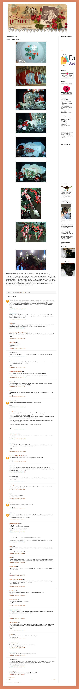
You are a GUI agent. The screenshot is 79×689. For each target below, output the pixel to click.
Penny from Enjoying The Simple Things (18, 332)
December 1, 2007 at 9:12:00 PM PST (17, 531)
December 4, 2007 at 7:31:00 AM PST (17, 639)
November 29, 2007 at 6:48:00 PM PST (17, 308)
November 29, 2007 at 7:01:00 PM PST (17, 328)
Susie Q (11, 411)
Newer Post (8, 679)
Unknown (11, 400)
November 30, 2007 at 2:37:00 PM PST (17, 472)
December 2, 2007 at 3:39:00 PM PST (17, 575)
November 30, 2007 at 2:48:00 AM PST (17, 367)
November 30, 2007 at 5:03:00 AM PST (17, 386)
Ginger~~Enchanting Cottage (15, 579)
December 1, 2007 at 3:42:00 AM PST (17, 481)
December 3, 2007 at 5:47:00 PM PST (17, 605)
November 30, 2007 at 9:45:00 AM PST (17, 430)
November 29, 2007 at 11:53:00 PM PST (17, 356)
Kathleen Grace (12, 313)
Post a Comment (11, 677)
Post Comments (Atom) (16, 682)
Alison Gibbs (12, 342)
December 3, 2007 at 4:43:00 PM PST (17, 595)
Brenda (11, 634)
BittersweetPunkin (13, 622)
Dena (10, 443)
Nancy (10, 546)
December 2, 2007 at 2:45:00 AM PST (17, 542)
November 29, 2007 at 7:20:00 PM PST (17, 348)
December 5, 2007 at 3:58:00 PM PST (17, 666)
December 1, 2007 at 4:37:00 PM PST (17, 489)
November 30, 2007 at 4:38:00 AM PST (17, 377)
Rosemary (11, 671)
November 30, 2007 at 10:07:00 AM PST (17, 451)
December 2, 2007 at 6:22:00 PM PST (17, 586)
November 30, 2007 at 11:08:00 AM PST (17, 461)
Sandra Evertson (13, 599)
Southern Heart (12, 652)
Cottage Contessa (13, 643)
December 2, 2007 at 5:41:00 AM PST (17, 553)
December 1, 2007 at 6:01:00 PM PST (17, 508)
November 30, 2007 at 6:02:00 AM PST (17, 396)
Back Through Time (13, 590)
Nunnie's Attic (12, 566)
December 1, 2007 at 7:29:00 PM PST (17, 519)
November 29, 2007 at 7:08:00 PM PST (17, 338)
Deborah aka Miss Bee (14, 523)
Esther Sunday (12, 502)
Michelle (11, 466)
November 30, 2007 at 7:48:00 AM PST (17, 406)
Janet (10, 513)
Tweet (62, 50)
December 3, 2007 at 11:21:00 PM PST (17, 630)
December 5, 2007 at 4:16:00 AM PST (17, 647)
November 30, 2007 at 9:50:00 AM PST (17, 438)
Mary (10, 360)
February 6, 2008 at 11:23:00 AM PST (17, 674)
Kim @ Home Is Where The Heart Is (17, 455)
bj (9, 390)
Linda (10, 557)
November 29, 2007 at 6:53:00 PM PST (17, 319)
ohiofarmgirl (12, 485)
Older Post (54, 679)
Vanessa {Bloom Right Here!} (15, 371)
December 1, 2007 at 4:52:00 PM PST (17, 498)
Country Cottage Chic (14, 434)
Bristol (10, 299)
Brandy (11, 381)
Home (31, 679)
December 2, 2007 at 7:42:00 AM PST (17, 562)
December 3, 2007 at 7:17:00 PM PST (17, 618)
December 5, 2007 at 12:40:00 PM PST (17, 655)
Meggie (11, 323)
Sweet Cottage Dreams (14, 609)
